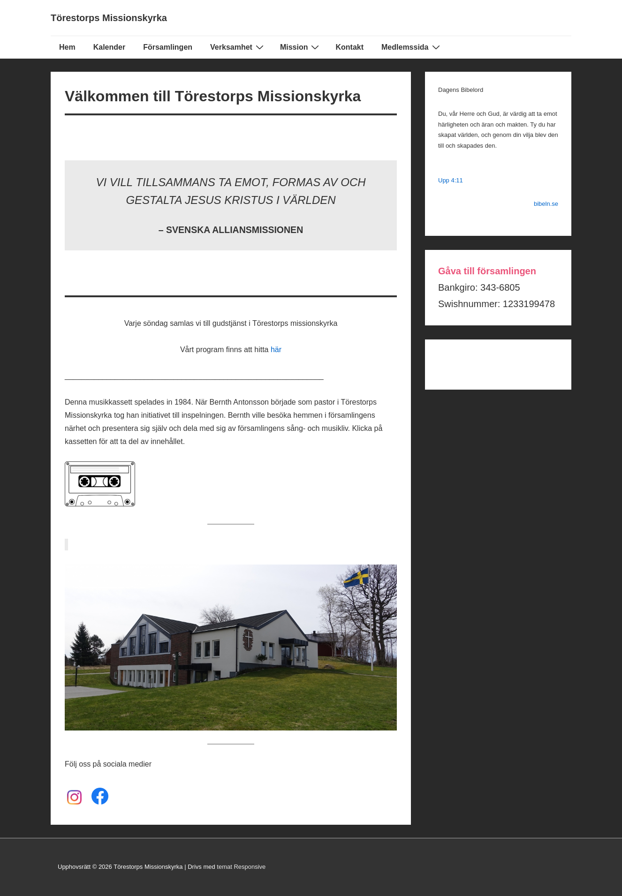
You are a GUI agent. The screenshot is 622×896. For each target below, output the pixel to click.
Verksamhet (238, 46)
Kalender (109, 47)
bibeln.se (546, 203)
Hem (67, 47)
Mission (301, 46)
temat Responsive (241, 866)
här (276, 350)
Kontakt (349, 47)
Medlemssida (411, 46)
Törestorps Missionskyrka (109, 18)
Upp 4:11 (450, 180)
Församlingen (167, 47)
